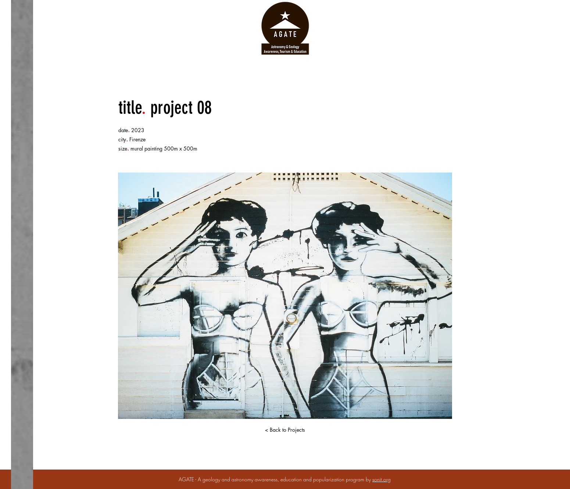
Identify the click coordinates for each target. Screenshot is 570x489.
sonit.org (381, 479)
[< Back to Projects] (285, 430)
